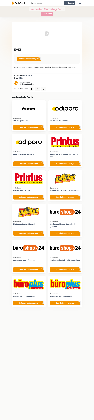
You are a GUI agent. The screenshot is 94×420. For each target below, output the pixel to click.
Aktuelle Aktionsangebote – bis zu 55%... (65, 190)
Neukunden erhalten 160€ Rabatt (25, 154)
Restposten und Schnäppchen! (61, 296)
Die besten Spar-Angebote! (23, 296)
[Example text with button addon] (46, 3)
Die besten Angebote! (21, 190)
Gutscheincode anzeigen (28, 59)
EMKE (20, 78)
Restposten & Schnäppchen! (24, 260)
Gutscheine (27, 75)
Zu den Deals (47, 14)
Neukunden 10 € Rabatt (59, 121)
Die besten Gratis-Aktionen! (23, 224)
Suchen (70, 3)
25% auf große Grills (20, 121)
